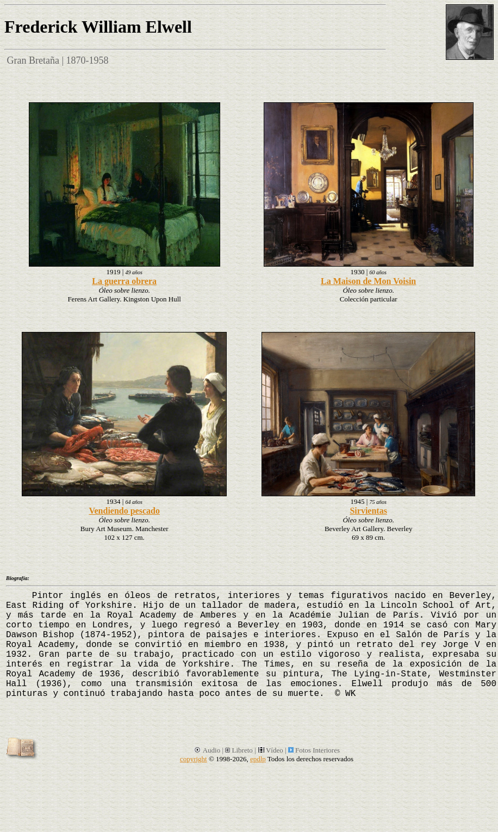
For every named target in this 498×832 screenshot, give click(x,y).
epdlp (258, 759)
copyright (193, 759)
